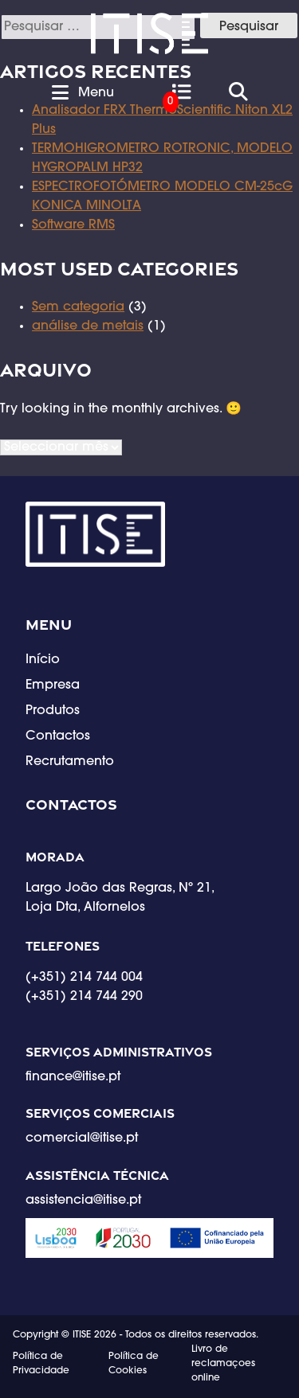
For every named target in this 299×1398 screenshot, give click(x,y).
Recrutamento (70, 762)
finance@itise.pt (73, 1077)
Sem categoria (78, 307)
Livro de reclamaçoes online (223, 1364)
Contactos (58, 736)
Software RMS (73, 225)
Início (43, 660)
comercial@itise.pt (82, 1138)
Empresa (53, 685)
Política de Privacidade (41, 1364)
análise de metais (88, 326)
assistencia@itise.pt (83, 1200)
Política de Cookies (133, 1364)
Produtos (53, 711)
